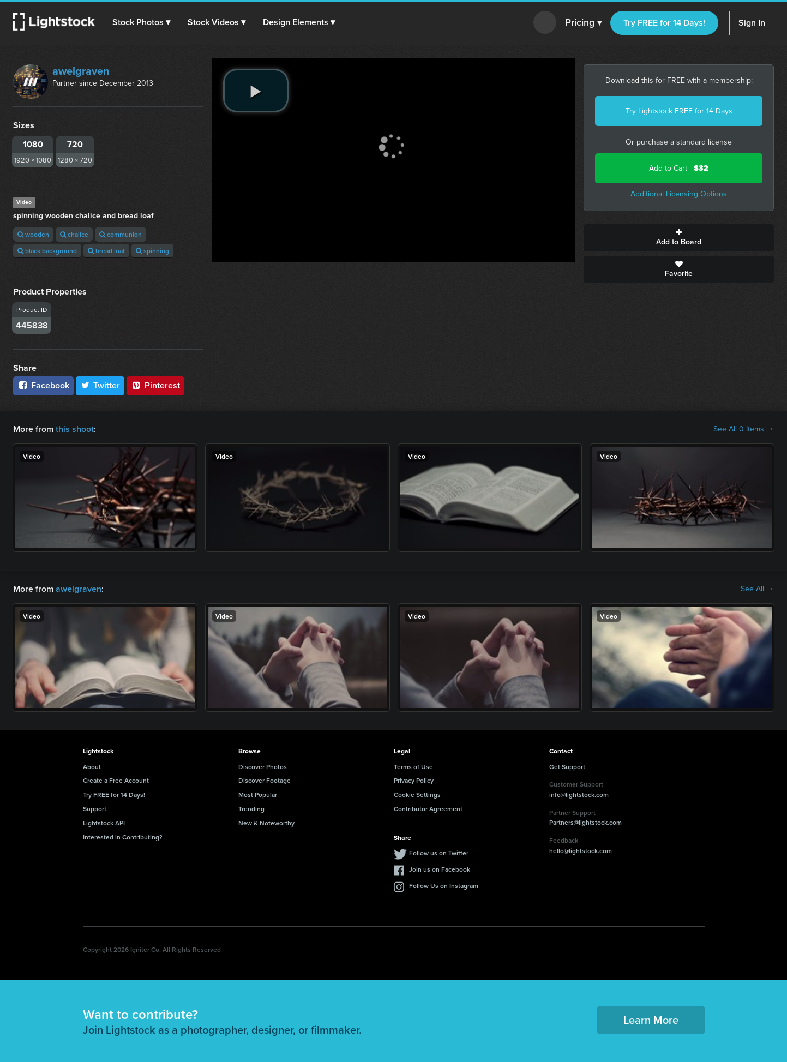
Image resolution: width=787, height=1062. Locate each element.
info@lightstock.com (579, 794)
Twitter (100, 385)
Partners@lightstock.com (585, 822)
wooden (33, 234)
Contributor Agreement (428, 808)
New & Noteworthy (266, 822)
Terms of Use (413, 766)
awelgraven (81, 71)
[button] (141, 22)
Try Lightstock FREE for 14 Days (679, 111)
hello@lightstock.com (580, 850)
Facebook (43, 385)
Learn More (650, 1020)
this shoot (75, 429)
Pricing (583, 23)
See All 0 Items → (743, 429)
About (92, 766)
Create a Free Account (116, 780)
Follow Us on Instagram (443, 885)
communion (120, 234)
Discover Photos (262, 766)
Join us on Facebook (439, 869)
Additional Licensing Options (678, 194)
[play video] (256, 90)
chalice (74, 234)
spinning (152, 250)
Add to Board (679, 238)
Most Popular (257, 794)
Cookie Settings (417, 794)
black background (47, 250)
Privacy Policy (414, 780)
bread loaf (106, 250)
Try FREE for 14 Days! (664, 22)
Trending (251, 808)
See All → (757, 589)
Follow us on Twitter (438, 852)
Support (94, 808)
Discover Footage (264, 780)
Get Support (567, 766)
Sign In (751, 22)
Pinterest (155, 385)
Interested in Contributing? (123, 837)
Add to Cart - (678, 168)
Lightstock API (104, 822)
